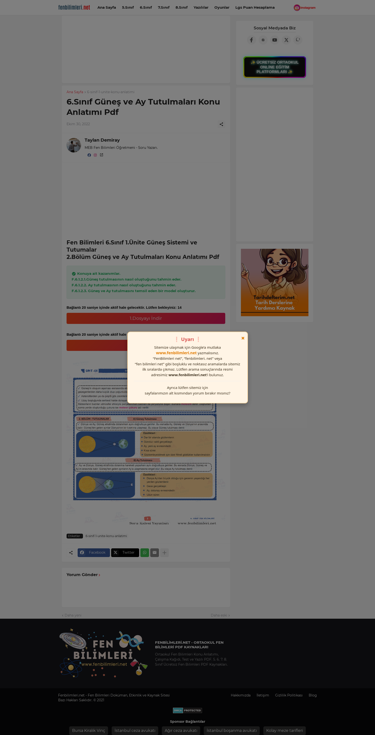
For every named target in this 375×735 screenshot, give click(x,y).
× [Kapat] (243, 338)
